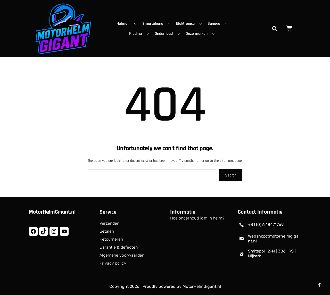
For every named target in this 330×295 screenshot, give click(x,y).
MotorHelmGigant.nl (52, 212)
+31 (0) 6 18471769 (266, 224)
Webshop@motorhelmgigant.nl (273, 238)
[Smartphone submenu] (170, 23)
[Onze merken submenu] (214, 33)
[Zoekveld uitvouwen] (274, 28)
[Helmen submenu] (136, 23)
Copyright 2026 (124, 286)
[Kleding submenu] (148, 33)
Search (230, 175)
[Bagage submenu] (227, 23)
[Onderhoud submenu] (179, 33)
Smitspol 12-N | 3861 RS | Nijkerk (272, 253)
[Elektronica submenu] (201, 23)
